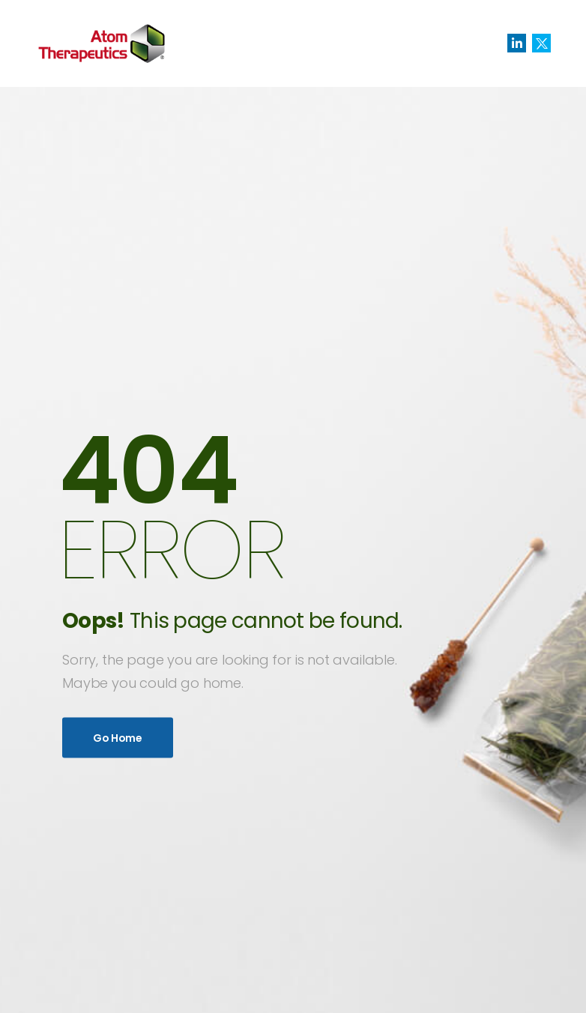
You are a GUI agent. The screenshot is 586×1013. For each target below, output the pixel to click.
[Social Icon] (516, 43)
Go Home (117, 737)
